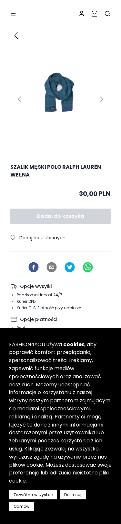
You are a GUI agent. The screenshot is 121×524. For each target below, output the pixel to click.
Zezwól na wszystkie (33, 494)
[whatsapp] (88, 267)
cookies (74, 344)
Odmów (21, 506)
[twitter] (70, 267)
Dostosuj (72, 494)
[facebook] (33, 267)
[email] (51, 267)
